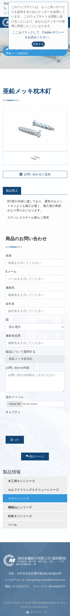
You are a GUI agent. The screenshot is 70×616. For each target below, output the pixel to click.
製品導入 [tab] (12, 190)
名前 (9, 255)
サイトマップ (38, 611)
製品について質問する (20, 351)
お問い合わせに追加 (35, 174)
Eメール (11, 271)
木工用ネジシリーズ (21, 481)
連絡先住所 (13, 335)
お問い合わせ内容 (17, 367)
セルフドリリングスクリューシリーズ (33, 489)
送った (14, 439)
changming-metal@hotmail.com (45, 579)
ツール (12, 524)
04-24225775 (20, 586)
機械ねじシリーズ (20, 507)
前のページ (35, 456)
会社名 (10, 303)
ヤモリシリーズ (18, 498)
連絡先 (10, 287)
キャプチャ (13, 412)
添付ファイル (15, 397)
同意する (38, 44)
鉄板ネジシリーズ (20, 516)
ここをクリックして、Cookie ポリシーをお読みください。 (38, 35)
